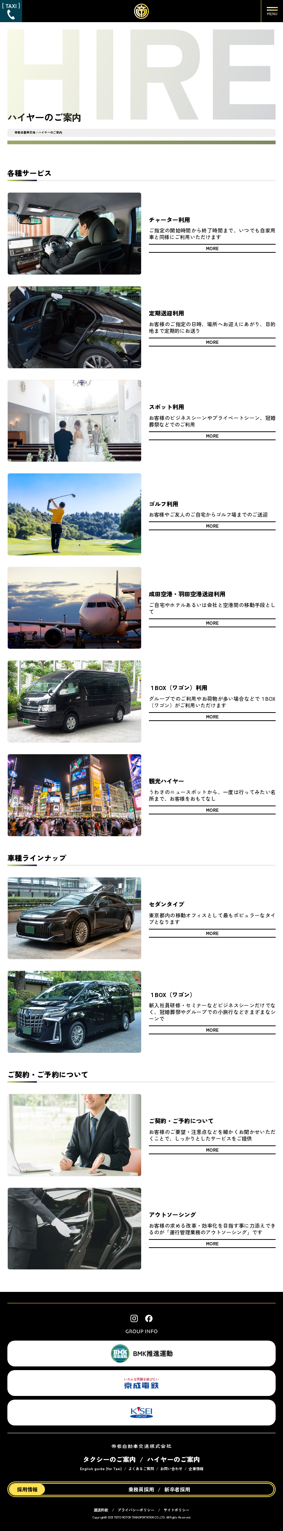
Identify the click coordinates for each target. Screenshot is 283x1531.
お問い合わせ (171, 1468)
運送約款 (101, 1510)
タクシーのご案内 (109, 1459)
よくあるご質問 (141, 1468)
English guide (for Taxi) (101, 1468)
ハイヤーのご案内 (173, 1459)
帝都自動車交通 (25, 132)
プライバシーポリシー (136, 1510)
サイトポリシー (176, 1510)
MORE (212, 248)
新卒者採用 (177, 1489)
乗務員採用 (141, 1489)
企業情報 (196, 1468)
